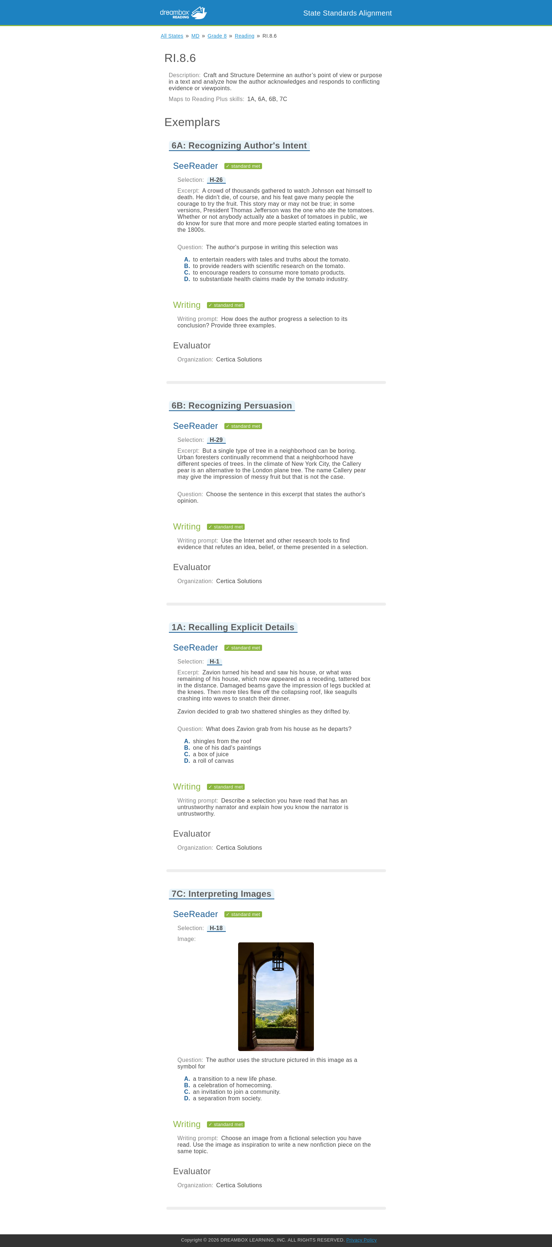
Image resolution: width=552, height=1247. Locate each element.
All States (172, 36)
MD (195, 36)
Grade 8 (217, 36)
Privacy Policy (361, 1240)
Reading (244, 36)
